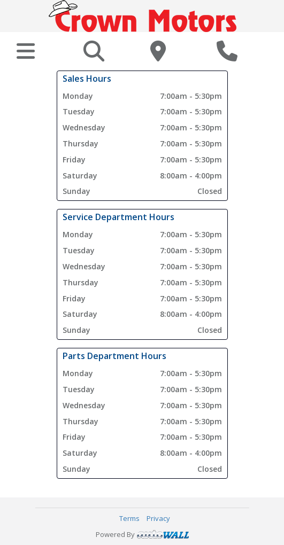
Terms (129, 518)
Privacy (158, 518)
